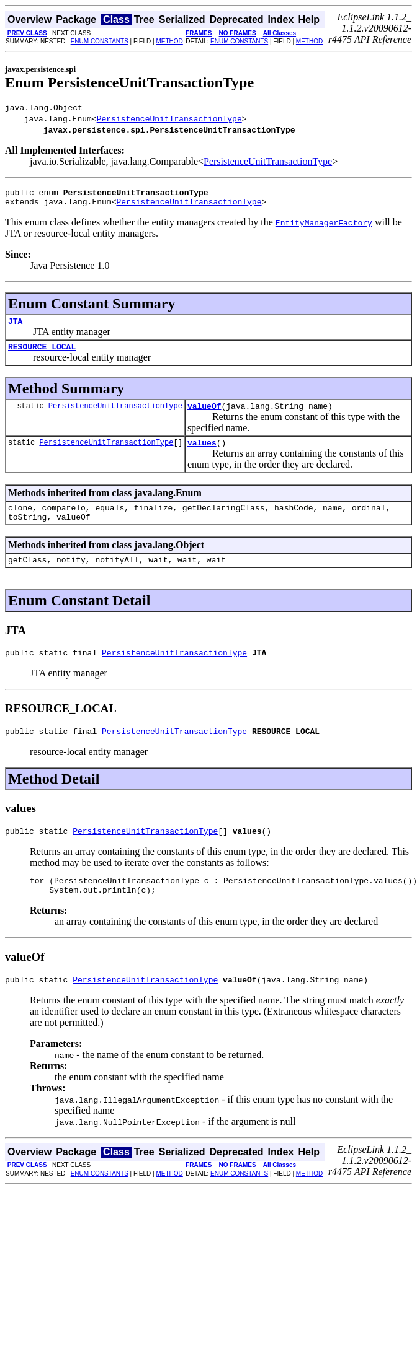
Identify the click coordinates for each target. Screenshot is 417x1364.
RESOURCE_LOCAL (42, 355)
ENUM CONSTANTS (99, 41)
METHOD (169, 41)
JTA (15, 328)
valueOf (204, 416)
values (202, 455)
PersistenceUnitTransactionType (169, 120)
